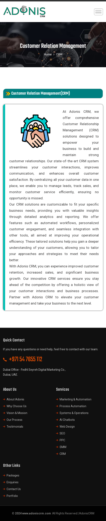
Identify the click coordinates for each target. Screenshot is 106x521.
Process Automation (73, 406)
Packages (13, 475)
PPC (62, 440)
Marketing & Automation (75, 399)
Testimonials (15, 426)
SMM (63, 447)
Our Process (14, 419)
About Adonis (15, 399)
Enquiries (12, 482)
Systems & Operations (74, 413)
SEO (62, 433)
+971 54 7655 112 (25, 359)
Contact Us (14, 489)
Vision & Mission (17, 413)
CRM (63, 453)
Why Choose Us (16, 406)
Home (48, 54)
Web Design (67, 426)
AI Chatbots (67, 419)
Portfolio (12, 495)
